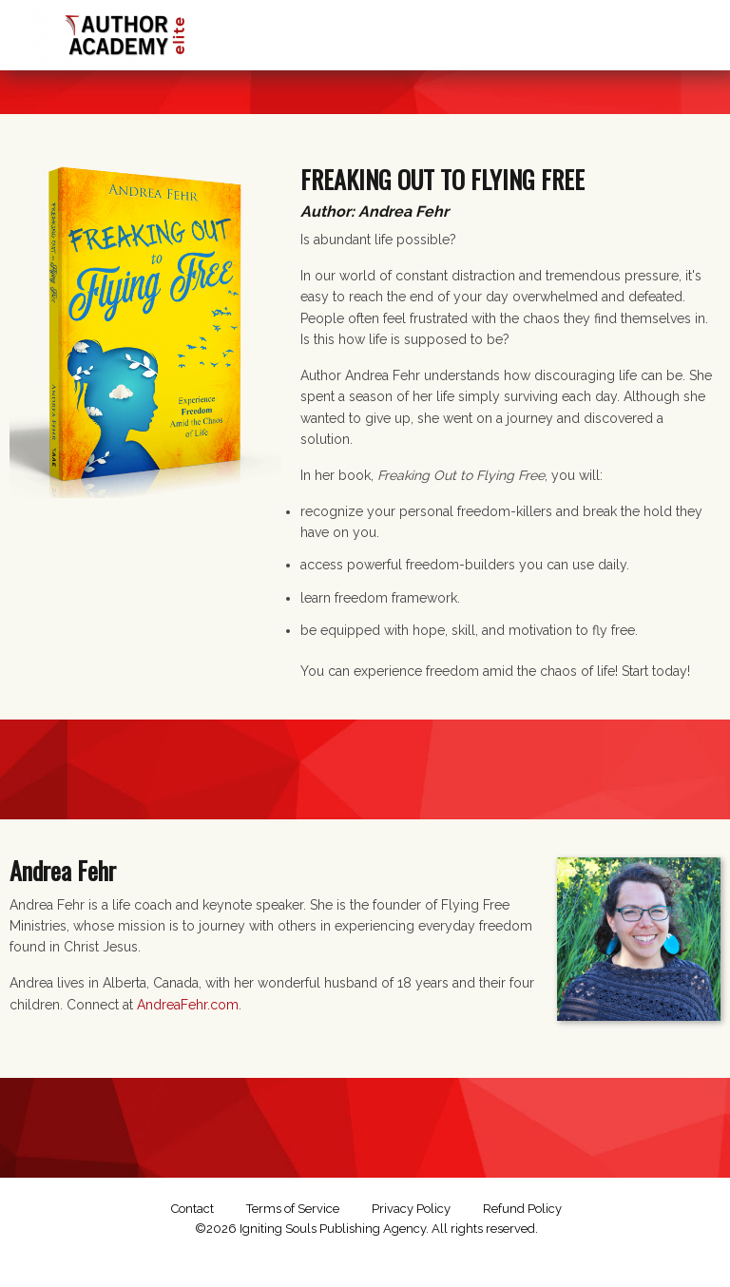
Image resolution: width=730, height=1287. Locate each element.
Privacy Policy (411, 1208)
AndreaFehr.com (188, 1004)
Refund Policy (522, 1208)
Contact (192, 1208)
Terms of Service (292, 1208)
